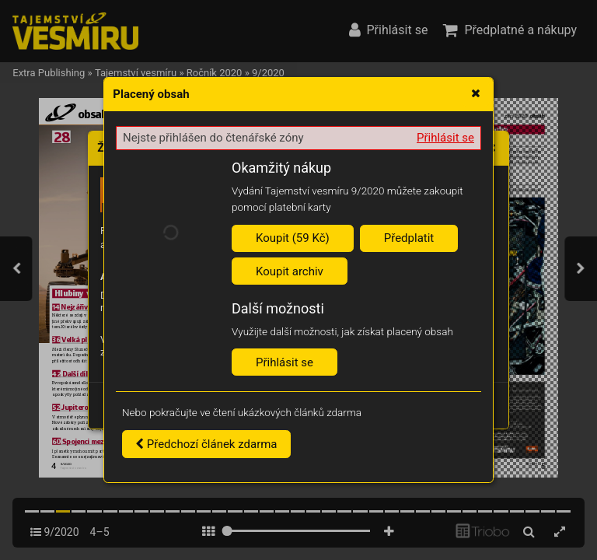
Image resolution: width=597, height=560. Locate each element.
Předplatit (409, 238)
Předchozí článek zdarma (206, 444)
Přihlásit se (445, 138)
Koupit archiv (289, 271)
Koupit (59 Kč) (293, 238)
